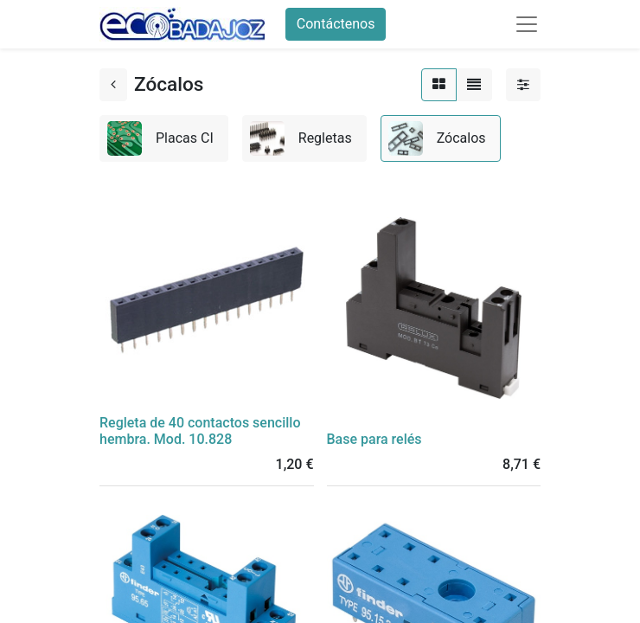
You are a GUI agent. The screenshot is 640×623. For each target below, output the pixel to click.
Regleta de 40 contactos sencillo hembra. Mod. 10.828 (199, 430)
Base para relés (374, 439)
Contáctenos (336, 24)
